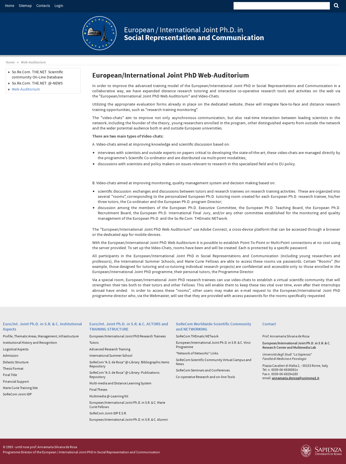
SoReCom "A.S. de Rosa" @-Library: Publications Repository (124, 374)
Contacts (43, 5)
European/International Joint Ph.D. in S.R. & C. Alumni (128, 419)
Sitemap (25, 5)
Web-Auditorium (33, 62)
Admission (10, 355)
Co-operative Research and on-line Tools (205, 377)
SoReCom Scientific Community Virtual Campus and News (213, 362)
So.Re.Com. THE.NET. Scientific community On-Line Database (37, 74)
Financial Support (16, 381)
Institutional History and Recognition (30, 342)
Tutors (94, 342)
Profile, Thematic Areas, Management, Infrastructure (41, 336)
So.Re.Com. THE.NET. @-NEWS (37, 83)
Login (58, 5)
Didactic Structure (16, 362)
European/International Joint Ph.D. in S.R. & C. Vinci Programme (213, 344)
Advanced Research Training (109, 349)
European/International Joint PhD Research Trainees (127, 336)
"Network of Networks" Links (197, 353)
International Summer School (110, 355)
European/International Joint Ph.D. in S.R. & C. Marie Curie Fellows (127, 404)
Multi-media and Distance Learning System (120, 383)
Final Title (10, 375)
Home (9, 5)
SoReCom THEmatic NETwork (197, 336)
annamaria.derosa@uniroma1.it (295, 378)
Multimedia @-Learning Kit (108, 396)
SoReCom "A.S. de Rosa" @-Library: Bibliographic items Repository (129, 364)
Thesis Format (13, 368)
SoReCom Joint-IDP (17, 394)
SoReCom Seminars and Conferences (203, 370)
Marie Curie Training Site (20, 388)
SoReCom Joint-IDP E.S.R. (108, 413)
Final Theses (98, 389)
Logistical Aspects (16, 349)
